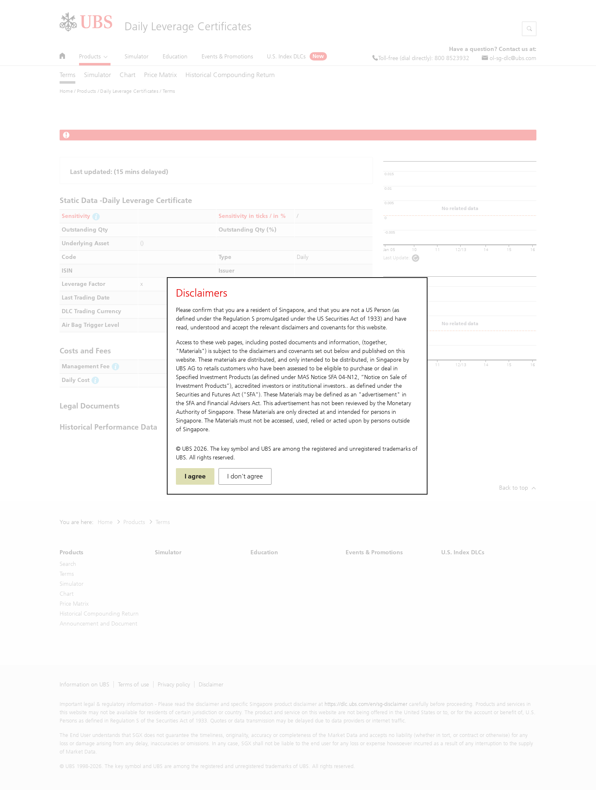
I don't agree (245, 476)
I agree (195, 476)
